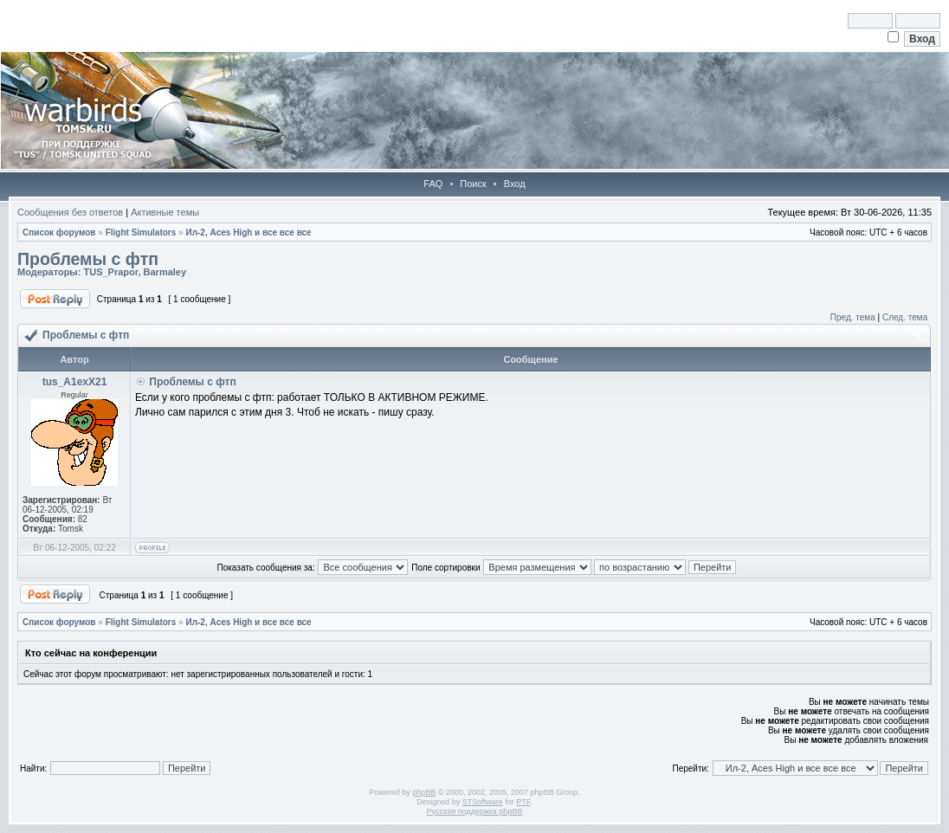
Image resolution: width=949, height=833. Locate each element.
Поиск (473, 183)
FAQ (432, 183)
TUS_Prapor (110, 272)
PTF (523, 801)
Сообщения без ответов (70, 212)
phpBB (424, 792)
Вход (515, 183)
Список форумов (59, 232)
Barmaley (165, 272)
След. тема (904, 317)
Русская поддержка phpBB (475, 811)
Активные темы (165, 212)
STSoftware (482, 801)
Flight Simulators (141, 232)
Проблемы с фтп (87, 258)
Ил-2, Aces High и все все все (248, 232)
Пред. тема (852, 317)
